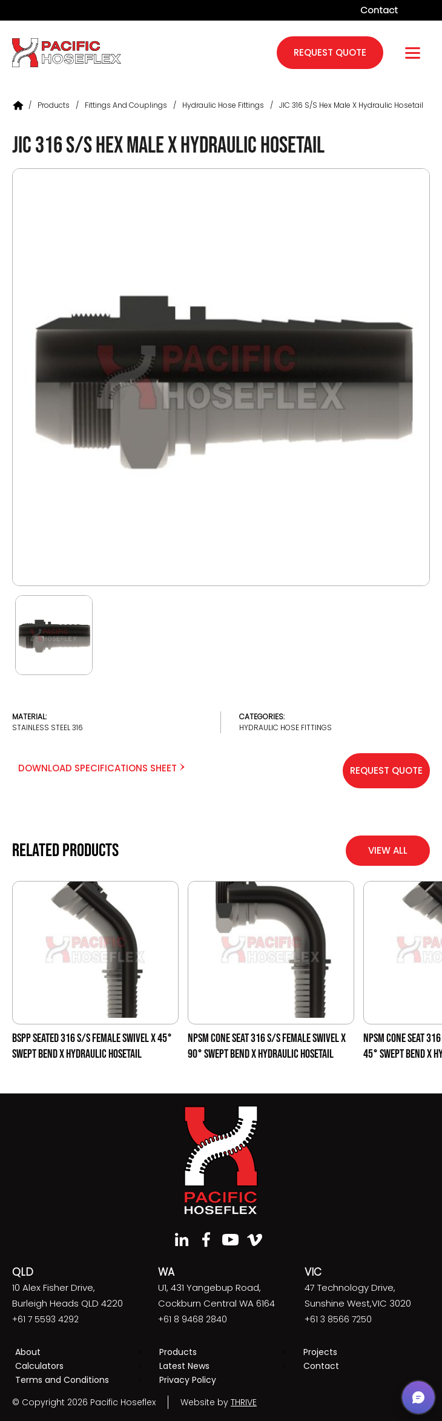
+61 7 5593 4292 (45, 1319)
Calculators (39, 1366)
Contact (379, 10)
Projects (320, 1352)
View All (387, 850)
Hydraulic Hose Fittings (223, 105)
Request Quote (386, 770)
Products (54, 105)
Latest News (184, 1366)
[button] (418, 1397)
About (28, 1352)
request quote (330, 52)
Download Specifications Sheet (101, 768)
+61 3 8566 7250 (338, 1319)
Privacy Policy (187, 1380)
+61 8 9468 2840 (192, 1319)
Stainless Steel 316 (47, 727)
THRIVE (244, 1402)
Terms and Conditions (62, 1380)
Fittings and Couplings (126, 105)
